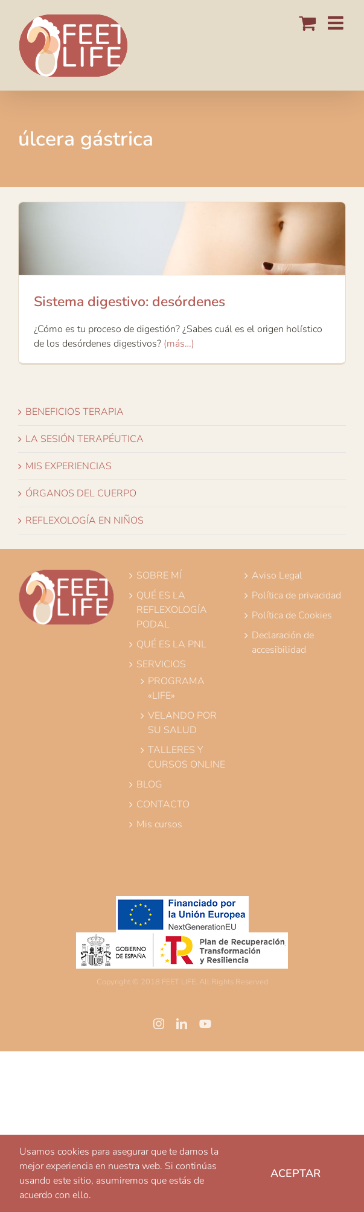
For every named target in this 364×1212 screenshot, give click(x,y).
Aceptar (295, 1173)
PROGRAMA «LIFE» (176, 688)
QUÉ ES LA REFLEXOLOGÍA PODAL (171, 610)
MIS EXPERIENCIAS (68, 466)
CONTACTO (163, 804)
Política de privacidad (296, 595)
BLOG (149, 784)
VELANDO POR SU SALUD (182, 723)
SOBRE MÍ (159, 575)
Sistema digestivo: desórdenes (129, 301)
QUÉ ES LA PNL (171, 644)
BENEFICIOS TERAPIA (74, 411)
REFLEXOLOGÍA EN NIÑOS (84, 520)
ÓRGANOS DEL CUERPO (80, 493)
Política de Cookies (292, 615)
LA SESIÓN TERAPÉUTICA (84, 439)
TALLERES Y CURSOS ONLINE (186, 757)
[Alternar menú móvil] (337, 23)
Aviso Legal (277, 575)
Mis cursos (159, 824)
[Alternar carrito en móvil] (307, 23)
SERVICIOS (161, 664)
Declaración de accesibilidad (283, 642)
